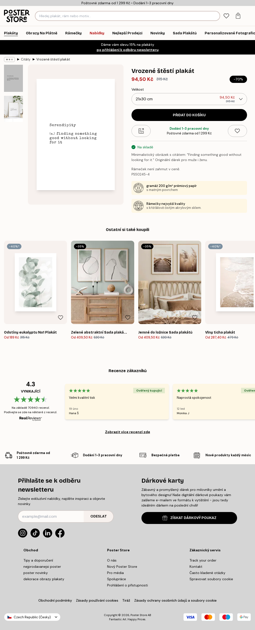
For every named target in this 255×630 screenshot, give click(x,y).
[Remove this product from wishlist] (237, 131)
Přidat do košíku (189, 115)
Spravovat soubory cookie (211, 579)
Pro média (115, 573)
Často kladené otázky (207, 573)
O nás (112, 560)
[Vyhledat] (215, 16)
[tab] (226, 16)
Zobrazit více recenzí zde (127, 432)
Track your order (203, 560)
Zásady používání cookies (97, 600)
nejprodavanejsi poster (42, 566)
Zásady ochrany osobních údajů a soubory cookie (175, 600)
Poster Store (138, 615)
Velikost (137, 89)
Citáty (25, 59)
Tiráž (126, 600)
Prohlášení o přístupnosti (127, 585)
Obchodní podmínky (55, 600)
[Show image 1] (13, 78)
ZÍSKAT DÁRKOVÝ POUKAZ (189, 517)
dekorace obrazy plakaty (43, 579)
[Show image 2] (13, 109)
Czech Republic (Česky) (32, 617)
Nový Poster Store (122, 566)
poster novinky (35, 573)
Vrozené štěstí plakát (53, 59)
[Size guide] (141, 131)
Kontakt (196, 566)
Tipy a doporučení (38, 560)
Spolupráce (116, 579)
